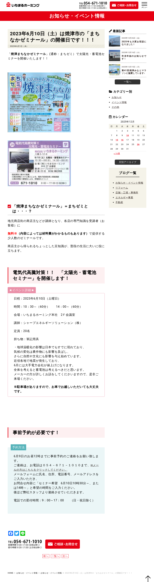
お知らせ (117, 97)
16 (122, 139)
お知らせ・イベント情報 (129, 185)
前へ (45, 556)
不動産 (119, 204)
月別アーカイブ (127, 163)
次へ (65, 556)
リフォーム (122, 190)
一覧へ (55, 556)
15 (117, 139)
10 (127, 135)
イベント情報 (119, 101)
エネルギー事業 (124, 199)
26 (138, 144)
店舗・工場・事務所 (127, 195)
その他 (115, 106)
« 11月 (117, 153)
